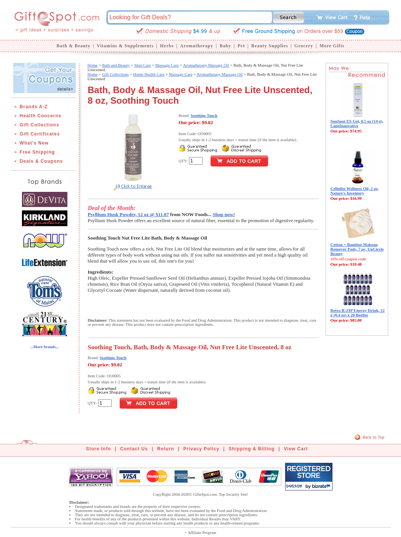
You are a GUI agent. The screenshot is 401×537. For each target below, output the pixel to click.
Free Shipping (37, 152)
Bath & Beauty (73, 45)
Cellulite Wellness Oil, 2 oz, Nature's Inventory (355, 190)
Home (92, 65)
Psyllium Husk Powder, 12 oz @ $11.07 (128, 214)
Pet (241, 45)
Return (165, 448)
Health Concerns (40, 115)
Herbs (166, 45)
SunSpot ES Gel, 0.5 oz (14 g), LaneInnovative (357, 123)
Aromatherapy (196, 45)
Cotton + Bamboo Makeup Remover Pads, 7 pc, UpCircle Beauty (357, 249)
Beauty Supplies (269, 45)
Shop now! (224, 214)
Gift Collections (39, 125)
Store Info (98, 448)
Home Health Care (148, 74)
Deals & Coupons (41, 161)
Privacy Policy (201, 448)
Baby (225, 45)
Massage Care (167, 65)
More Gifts (332, 45)
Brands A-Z (34, 106)
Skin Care (142, 65)
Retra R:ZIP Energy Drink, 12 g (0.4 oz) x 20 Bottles (358, 312)
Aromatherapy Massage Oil (206, 65)
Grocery (304, 45)
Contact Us (134, 448)
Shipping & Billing (252, 448)
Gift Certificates (40, 134)
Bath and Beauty (116, 65)
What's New (34, 143)
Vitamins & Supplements (125, 45)
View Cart (296, 448)
